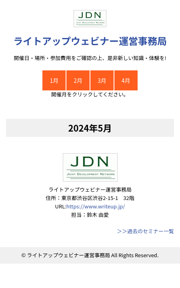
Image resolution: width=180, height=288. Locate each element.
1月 (54, 80)
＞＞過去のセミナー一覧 (145, 231)
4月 (126, 80)
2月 (78, 80)
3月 (102, 80)
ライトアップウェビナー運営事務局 (90, 41)
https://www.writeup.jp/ (95, 206)
